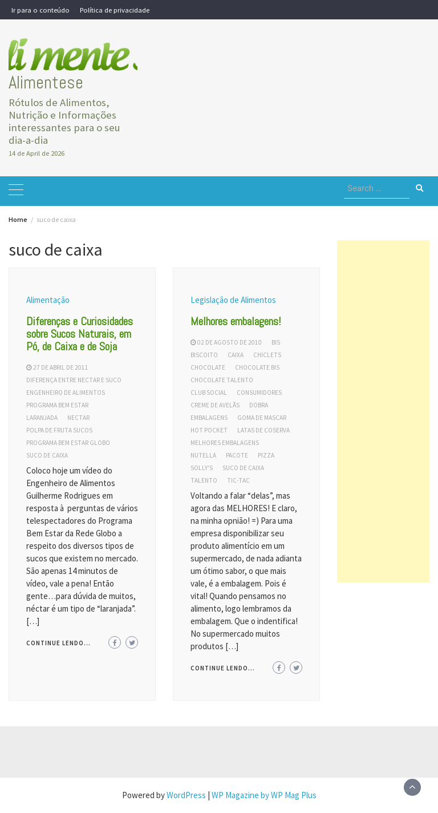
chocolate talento (221, 380)
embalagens (209, 418)
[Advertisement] (383, 411)
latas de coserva (263, 430)
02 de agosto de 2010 (229, 342)
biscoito (204, 355)
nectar (78, 418)
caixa (236, 355)
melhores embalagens (224, 443)
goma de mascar (261, 418)
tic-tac (238, 480)
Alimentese (46, 82)
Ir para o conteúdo (40, 9)
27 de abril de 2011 (60, 367)
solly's (201, 468)
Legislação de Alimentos (233, 299)
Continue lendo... (58, 643)
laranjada (42, 418)
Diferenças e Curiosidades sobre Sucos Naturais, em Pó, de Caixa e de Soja (79, 334)
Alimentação (48, 299)
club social (208, 393)
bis (275, 342)
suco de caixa (47, 455)
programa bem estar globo (68, 443)
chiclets (267, 355)
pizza (266, 455)
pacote (237, 455)
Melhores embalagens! (235, 321)
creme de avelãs (215, 405)
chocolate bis (257, 367)
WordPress (186, 795)
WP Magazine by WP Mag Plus (264, 795)
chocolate (207, 367)
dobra (258, 405)
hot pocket (209, 430)
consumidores (259, 393)
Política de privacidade (114, 9)
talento (203, 480)
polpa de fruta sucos (59, 430)
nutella (203, 455)
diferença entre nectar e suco (73, 380)
